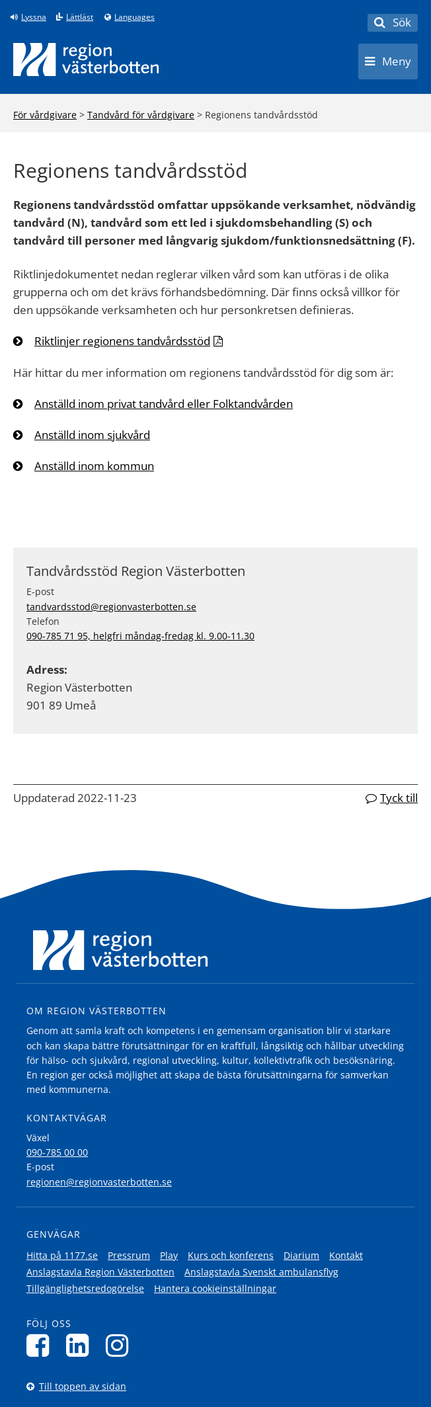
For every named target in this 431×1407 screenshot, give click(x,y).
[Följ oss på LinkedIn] (81, 1345)
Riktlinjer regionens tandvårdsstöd (122, 340)
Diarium (301, 1255)
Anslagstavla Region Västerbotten (100, 1272)
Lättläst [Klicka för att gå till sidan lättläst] (79, 17)
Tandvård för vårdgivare (140, 114)
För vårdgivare (45, 114)
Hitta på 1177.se (62, 1255)
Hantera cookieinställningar (215, 1288)
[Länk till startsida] (86, 59)
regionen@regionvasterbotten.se (99, 1182)
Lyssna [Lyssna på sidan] (33, 17)
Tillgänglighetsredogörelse (85, 1288)
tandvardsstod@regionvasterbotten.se (111, 606)
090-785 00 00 (57, 1152)
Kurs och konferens (231, 1255)
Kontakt (346, 1255)
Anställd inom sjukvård (92, 434)
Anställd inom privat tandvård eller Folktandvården (163, 403)
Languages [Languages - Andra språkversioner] (134, 17)
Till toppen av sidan (82, 1386)
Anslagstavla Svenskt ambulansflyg (261, 1272)
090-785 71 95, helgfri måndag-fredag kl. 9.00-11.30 (140, 635)
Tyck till (399, 797)
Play (169, 1255)
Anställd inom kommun (94, 465)
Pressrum (129, 1255)
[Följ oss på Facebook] (41, 1345)
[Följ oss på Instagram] (121, 1345)
